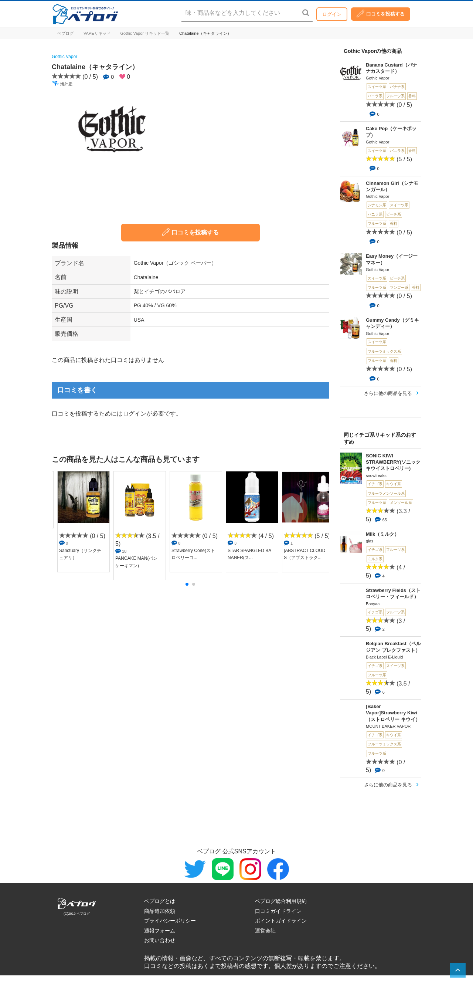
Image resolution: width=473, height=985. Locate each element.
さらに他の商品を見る (388, 393)
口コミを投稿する (381, 13)
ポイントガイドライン (281, 921)
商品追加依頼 (159, 911)
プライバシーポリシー (170, 921)
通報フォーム (159, 931)
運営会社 (265, 931)
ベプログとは (159, 901)
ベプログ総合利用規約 (281, 901)
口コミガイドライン (278, 911)
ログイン (331, 14)
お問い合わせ (159, 940)
